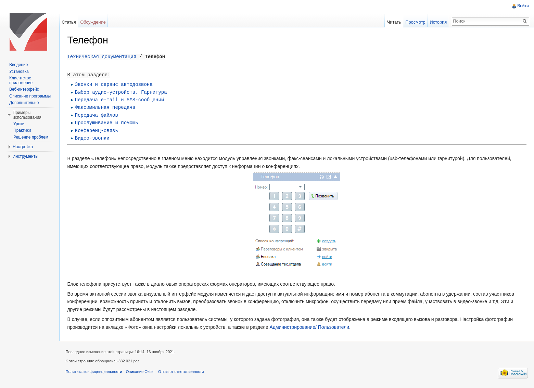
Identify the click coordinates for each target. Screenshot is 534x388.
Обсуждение (94, 22)
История (437, 22)
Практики (22, 130)
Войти (523, 5)
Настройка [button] (23, 146)
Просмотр (415, 22)
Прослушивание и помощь (108, 122)
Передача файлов (97, 115)
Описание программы (30, 96)
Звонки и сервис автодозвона (115, 84)
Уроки (18, 123)
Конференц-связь (97, 130)
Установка (19, 71)
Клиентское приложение (21, 80)
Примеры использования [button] (27, 115)
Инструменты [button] (25, 156)
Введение (18, 64)
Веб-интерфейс (24, 89)
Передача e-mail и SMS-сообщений (120, 99)
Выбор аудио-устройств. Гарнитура (122, 92)
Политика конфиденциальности (95, 372)
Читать (393, 22)
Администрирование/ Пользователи (311, 326)
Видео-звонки (93, 138)
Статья (70, 22)
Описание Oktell (141, 372)
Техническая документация (103, 56)
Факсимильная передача (106, 107)
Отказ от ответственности (183, 372)
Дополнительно (24, 102)
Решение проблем (30, 137)
